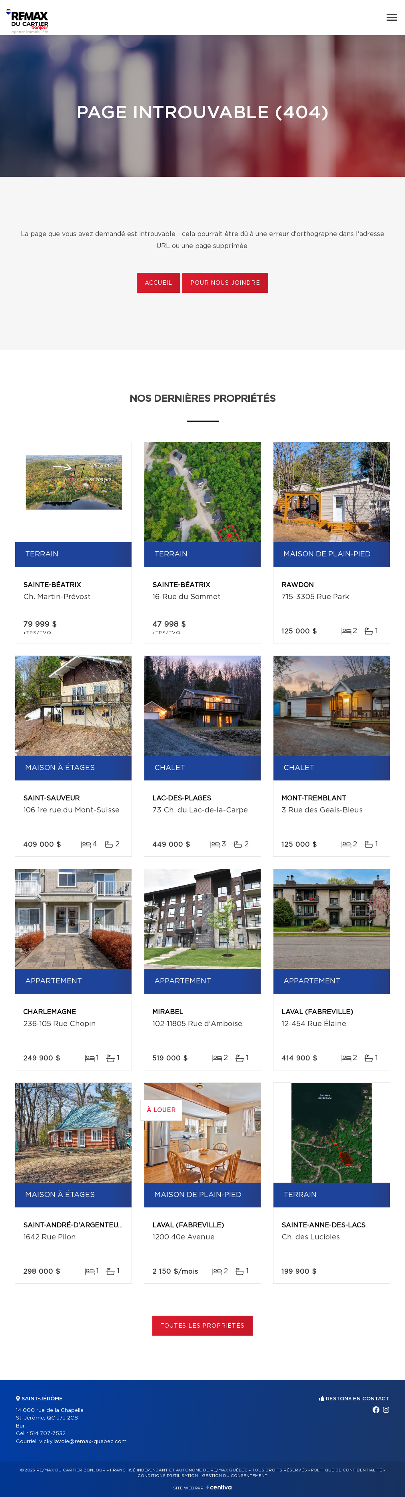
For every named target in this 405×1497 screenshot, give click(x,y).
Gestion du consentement (234, 1476)
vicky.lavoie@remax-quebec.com (83, 1441)
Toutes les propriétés (202, 1326)
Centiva (219, 1487)
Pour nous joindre (225, 283)
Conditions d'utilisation (168, 1476)
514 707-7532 (48, 1433)
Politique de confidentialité (346, 1470)
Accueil (158, 283)
